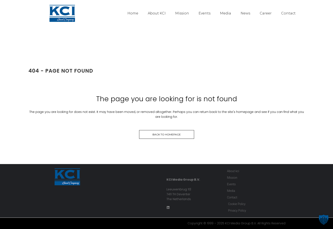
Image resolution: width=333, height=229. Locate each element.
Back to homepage (166, 134)
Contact (288, 13)
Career (266, 13)
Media (225, 13)
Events (204, 13)
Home (132, 13)
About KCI (157, 13)
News (245, 13)
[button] (323, 219)
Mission (182, 13)
